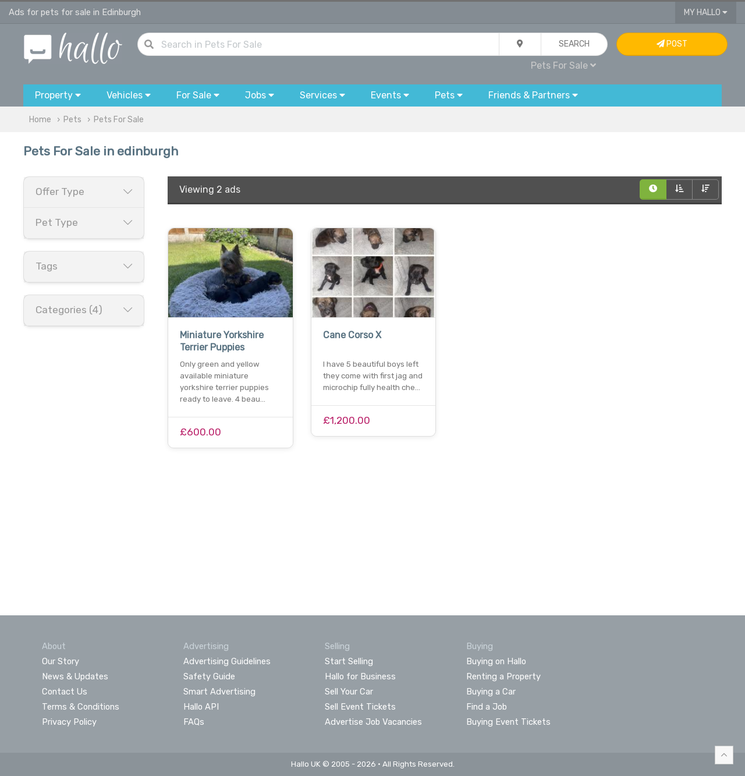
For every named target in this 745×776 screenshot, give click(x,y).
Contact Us (64, 691)
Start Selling (349, 661)
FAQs (193, 722)
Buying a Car (491, 691)
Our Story (60, 661)
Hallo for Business (360, 676)
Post (672, 44)
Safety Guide (209, 676)
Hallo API (201, 706)
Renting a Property (503, 676)
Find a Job (486, 706)
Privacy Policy (69, 722)
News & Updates (75, 676)
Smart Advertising (219, 691)
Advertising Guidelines (227, 661)
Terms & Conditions (80, 706)
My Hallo (706, 12)
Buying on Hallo (496, 661)
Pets (72, 120)
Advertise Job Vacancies (373, 722)
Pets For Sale (563, 65)
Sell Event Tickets (360, 706)
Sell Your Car (349, 691)
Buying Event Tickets (508, 722)
